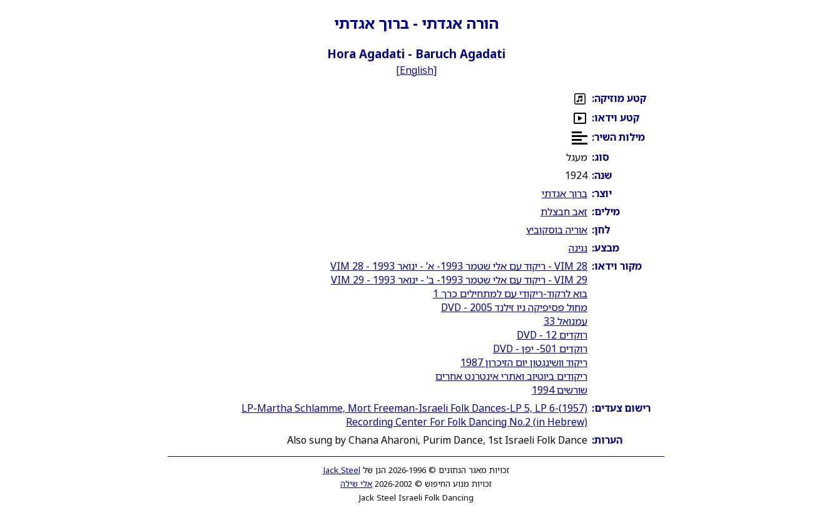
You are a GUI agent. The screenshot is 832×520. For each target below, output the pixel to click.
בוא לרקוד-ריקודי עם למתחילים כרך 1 (510, 293)
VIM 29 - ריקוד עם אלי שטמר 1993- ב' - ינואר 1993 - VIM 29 (459, 280)
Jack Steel (341, 470)
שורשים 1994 (559, 390)
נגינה (578, 248)
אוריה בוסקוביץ (556, 230)
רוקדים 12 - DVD (552, 335)
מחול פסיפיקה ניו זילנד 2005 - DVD (514, 307)
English (417, 70)
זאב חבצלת (563, 211)
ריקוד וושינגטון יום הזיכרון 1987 (523, 362)
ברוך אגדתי (564, 193)
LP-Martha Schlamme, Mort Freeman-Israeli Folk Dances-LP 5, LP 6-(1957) (414, 408)
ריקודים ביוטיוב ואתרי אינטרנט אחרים (511, 376)
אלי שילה (356, 483)
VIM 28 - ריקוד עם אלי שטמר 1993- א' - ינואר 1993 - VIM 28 (458, 266)
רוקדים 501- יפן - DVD (540, 348)
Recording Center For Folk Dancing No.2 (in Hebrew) (466, 422)
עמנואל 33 (565, 321)
